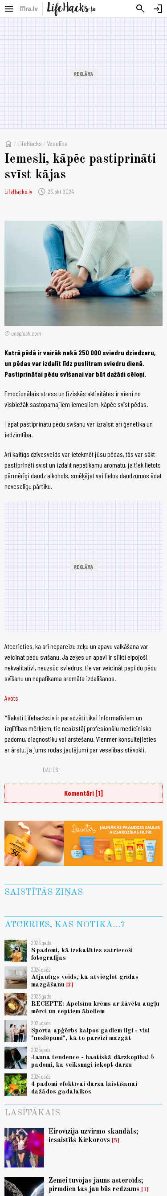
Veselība (57, 143)
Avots (11, 698)
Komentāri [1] (83, 793)
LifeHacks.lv (18, 191)
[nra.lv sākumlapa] (29, 9)
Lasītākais (32, 1113)
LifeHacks (29, 143)
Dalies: (51, 769)
